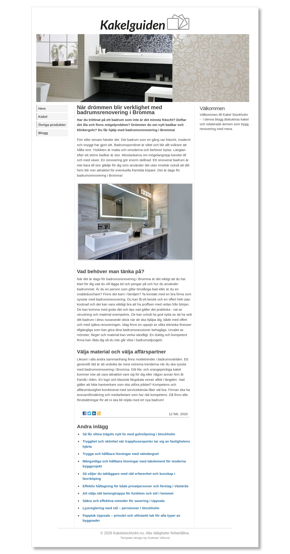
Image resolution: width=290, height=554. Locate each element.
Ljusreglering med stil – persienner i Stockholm (121, 508)
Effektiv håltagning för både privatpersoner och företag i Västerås (136, 486)
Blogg (43, 133)
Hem (42, 108)
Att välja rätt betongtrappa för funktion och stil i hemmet (128, 493)
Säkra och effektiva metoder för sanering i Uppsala (124, 501)
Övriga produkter (52, 125)
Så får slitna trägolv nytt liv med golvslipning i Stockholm (129, 434)
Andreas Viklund (158, 538)
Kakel (42, 116)
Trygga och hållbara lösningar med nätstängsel (121, 454)
